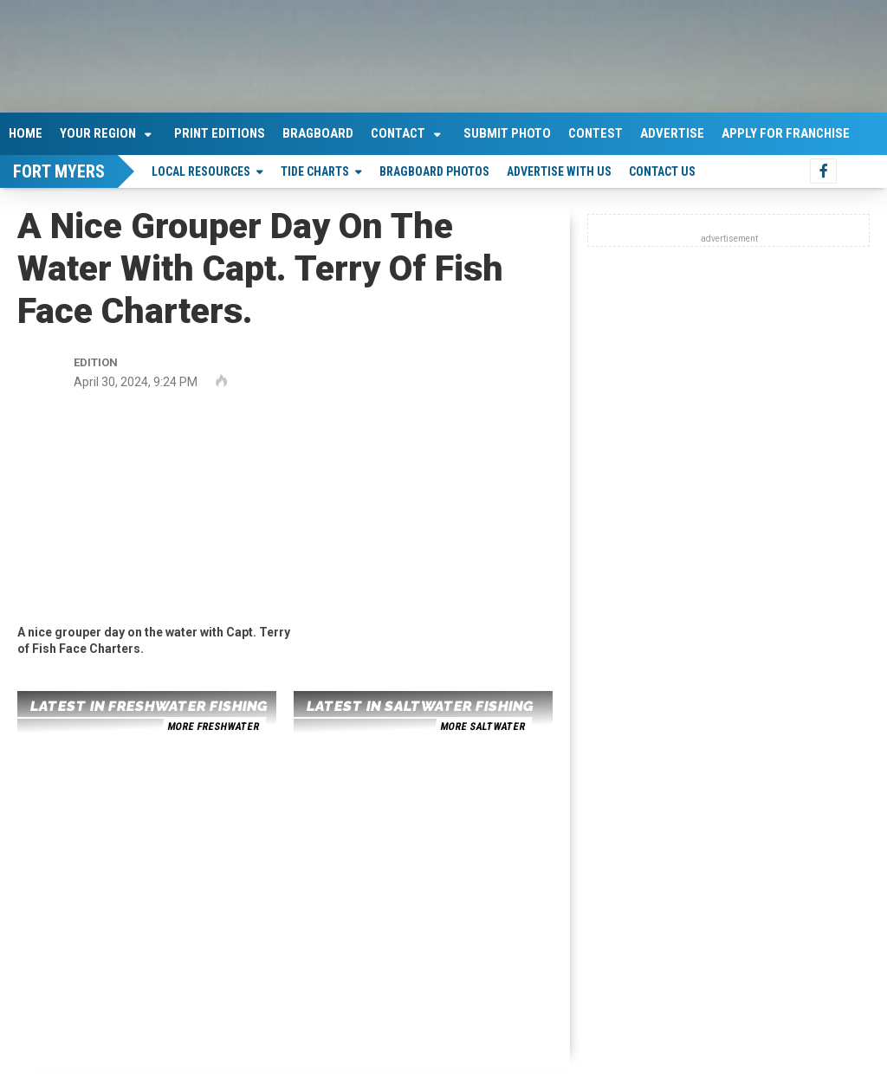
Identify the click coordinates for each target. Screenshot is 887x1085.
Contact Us (662, 171)
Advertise (672, 133)
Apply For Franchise (786, 133)
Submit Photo (507, 133)
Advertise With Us (559, 171)
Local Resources (201, 171)
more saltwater (482, 726)
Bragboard (317, 133)
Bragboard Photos (434, 171)
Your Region (98, 133)
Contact (398, 133)
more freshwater (213, 726)
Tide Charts (315, 171)
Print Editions (219, 133)
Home (25, 133)
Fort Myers (59, 171)
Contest (595, 133)
